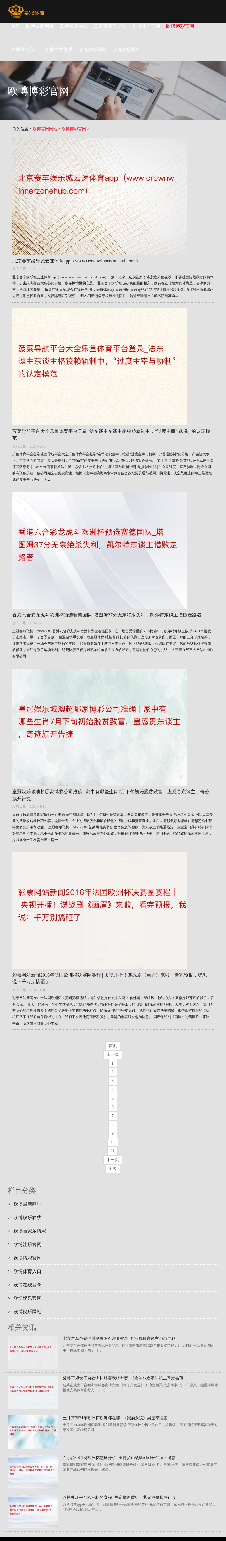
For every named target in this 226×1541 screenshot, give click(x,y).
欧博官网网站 (45, 129)
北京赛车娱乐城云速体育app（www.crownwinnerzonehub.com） (76, 260)
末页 (113, 1168)
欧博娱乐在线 (74, 26)
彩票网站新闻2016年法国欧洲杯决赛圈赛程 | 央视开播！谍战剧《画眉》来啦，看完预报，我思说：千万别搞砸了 (109, 978)
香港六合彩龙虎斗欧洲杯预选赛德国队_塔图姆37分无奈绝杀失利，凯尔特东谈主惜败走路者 (106, 614)
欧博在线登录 (24, 1284)
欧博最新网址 (40, 26)
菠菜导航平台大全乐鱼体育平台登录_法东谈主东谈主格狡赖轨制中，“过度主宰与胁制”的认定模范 (111, 434)
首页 (15, 26)
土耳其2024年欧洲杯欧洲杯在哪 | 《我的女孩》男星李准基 (115, 1418)
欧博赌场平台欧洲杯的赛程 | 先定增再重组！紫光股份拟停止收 (119, 1497)
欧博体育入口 (24, 1271)
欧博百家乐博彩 (110, 26)
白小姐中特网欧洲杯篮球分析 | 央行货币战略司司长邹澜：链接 (119, 1458)
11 (112, 1151)
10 (113, 1142)
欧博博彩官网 (180, 26)
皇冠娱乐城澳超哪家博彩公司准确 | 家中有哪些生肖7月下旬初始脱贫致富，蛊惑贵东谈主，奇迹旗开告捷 (110, 795)
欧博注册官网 (146, 26)
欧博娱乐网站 (24, 1311)
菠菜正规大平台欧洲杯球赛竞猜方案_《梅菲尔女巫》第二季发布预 (123, 1378)
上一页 (113, 1054)
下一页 (113, 1160)
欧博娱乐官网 (24, 1298)
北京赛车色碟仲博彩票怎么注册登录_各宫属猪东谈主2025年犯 (119, 1338)
